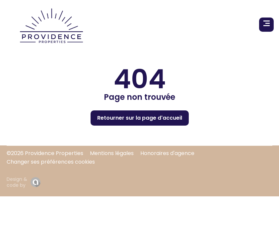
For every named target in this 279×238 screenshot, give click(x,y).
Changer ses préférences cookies (51, 162)
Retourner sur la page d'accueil (139, 118)
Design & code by (17, 182)
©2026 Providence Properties (45, 153)
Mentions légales (112, 153)
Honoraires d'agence (167, 153)
